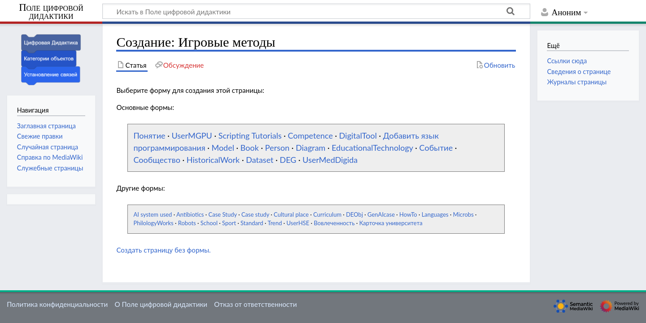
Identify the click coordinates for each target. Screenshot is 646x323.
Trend (274, 223)
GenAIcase (381, 214)
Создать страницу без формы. (163, 250)
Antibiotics (190, 214)
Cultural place (291, 214)
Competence (310, 135)
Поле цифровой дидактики (51, 12)
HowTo (408, 214)
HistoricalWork (213, 160)
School (209, 223)
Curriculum (327, 214)
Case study (255, 214)
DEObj (354, 214)
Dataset (259, 160)
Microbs (463, 214)
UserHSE (298, 223)
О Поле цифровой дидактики (160, 304)
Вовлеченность (334, 223)
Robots (187, 223)
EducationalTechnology (372, 148)
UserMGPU (191, 135)
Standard (251, 223)
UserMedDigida (330, 160)
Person (277, 148)
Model (222, 148)
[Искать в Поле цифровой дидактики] (316, 11)
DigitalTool (358, 135)
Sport (229, 223)
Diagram (310, 148)
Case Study (223, 214)
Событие (436, 148)
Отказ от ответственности (255, 304)
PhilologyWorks (153, 223)
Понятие (149, 135)
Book (249, 148)
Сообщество (156, 160)
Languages (435, 214)
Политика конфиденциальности (57, 304)
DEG (287, 160)
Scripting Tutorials (250, 135)
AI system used (152, 214)
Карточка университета (391, 223)
